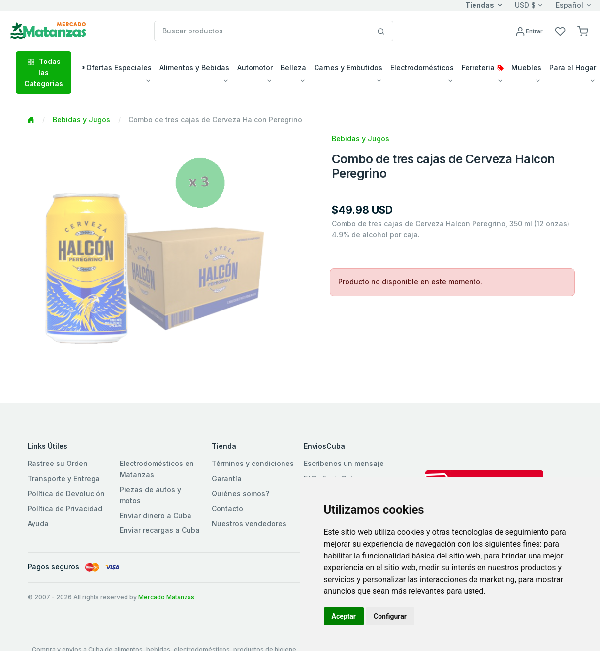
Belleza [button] (293, 67)
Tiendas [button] (479, 5)
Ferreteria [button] (483, 67)
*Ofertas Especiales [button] (116, 67)
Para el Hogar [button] (572, 67)
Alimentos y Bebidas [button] (194, 67)
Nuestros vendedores (249, 523)
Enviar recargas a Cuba (160, 530)
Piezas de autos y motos (150, 494)
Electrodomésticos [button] (422, 67)
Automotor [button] (255, 67)
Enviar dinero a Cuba (155, 515)
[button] (582, 31)
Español (569, 5)
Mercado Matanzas (166, 597)
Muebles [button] (526, 67)
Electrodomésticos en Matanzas (157, 468)
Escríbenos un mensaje (344, 463)
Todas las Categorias (43, 72)
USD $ (525, 5)
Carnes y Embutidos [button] (348, 67)
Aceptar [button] (344, 616)
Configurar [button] (390, 616)
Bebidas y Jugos (81, 119)
